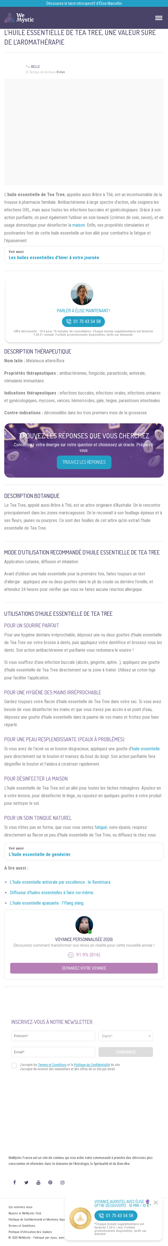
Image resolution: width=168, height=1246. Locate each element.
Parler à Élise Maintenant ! (83, 310)
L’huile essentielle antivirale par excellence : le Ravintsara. (60, 882)
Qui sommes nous (20, 1207)
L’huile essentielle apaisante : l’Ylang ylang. (47, 903)
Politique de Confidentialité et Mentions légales (38, 1219)
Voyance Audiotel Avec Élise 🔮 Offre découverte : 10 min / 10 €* (122, 1204)
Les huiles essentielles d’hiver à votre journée (54, 257)
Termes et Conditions (21, 1226)
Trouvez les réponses (84, 462)
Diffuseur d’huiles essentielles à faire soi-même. (52, 892)
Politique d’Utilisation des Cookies (30, 1232)
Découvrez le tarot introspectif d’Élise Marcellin (84, 3)
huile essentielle (146, 748)
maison (78, 225)
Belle (35, 66)
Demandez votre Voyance (84, 968)
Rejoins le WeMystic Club (24, 1213)
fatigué (101, 827)
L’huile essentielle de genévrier (40, 854)
